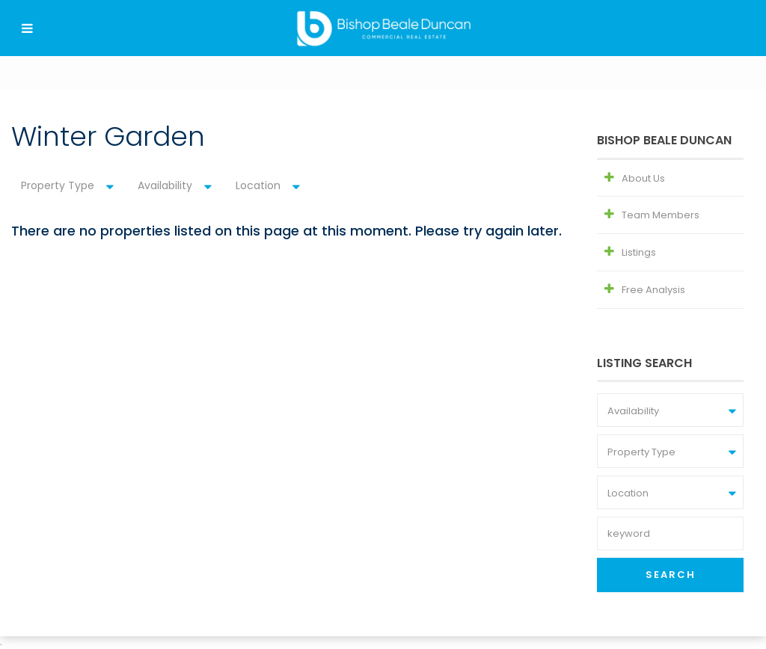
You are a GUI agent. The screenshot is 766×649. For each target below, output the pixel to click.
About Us (643, 178)
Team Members (660, 215)
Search (671, 575)
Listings (639, 252)
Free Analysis (653, 290)
